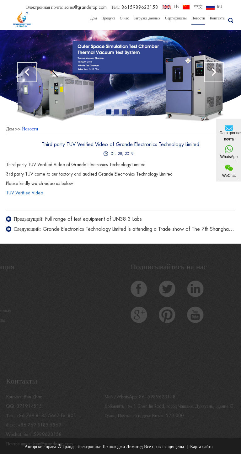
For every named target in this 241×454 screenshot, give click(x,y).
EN (176, 6)
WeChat (229, 175)
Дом (93, 18)
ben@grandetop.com (53, 448)
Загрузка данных (147, 18)
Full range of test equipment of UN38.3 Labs (93, 219)
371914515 (29, 410)
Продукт (108, 18)
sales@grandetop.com (85, 7)
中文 (198, 6)
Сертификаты (176, 18)
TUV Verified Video (24, 193)
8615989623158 (157, 401)
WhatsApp (229, 157)
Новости (198, 18)
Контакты (217, 18)
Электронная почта (229, 136)
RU (219, 6)
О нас (124, 18)
